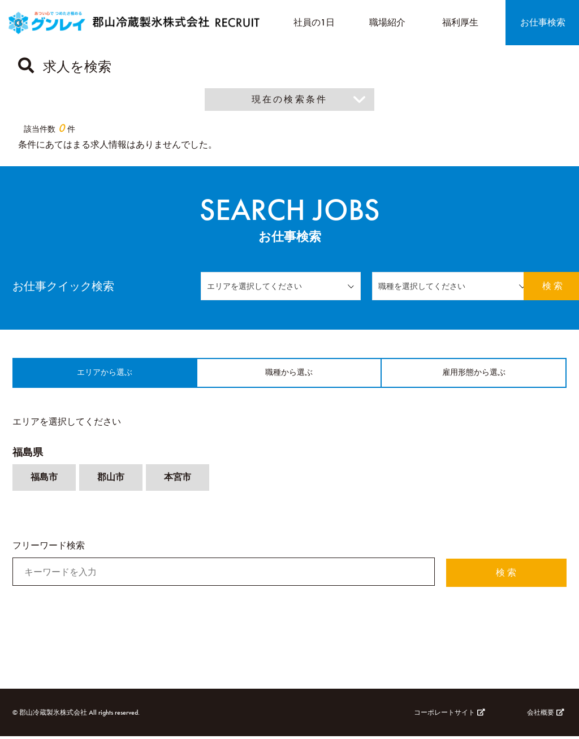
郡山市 (110, 481)
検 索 (535, 286)
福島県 (27, 455)
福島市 (44, 481)
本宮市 (177, 481)
